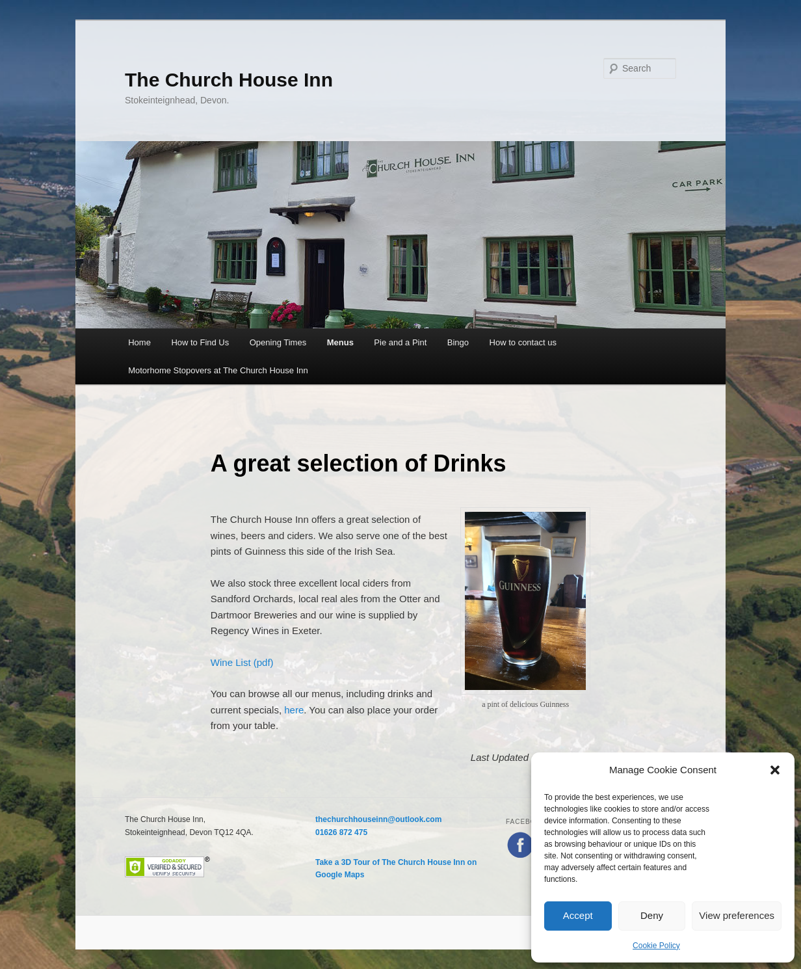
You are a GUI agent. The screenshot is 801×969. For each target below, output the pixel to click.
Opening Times (278, 342)
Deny (651, 915)
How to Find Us (200, 342)
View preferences (736, 915)
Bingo (458, 342)
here (294, 709)
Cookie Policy (656, 945)
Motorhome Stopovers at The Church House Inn (218, 370)
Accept (578, 915)
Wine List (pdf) (242, 662)
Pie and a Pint (400, 342)
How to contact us (523, 342)
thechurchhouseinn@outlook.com (378, 819)
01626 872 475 (341, 832)
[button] (774, 770)
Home (139, 342)
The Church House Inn (229, 79)
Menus (340, 342)
